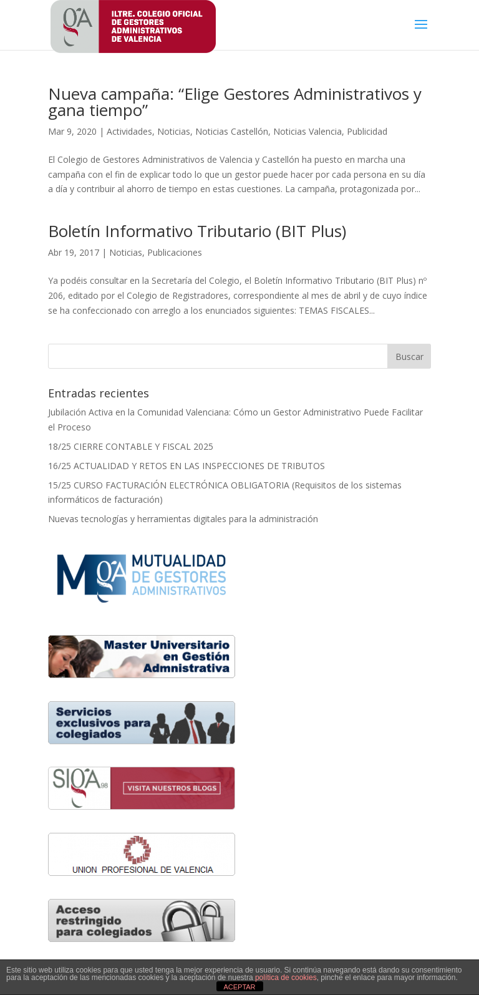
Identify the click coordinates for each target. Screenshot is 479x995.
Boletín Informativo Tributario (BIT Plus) (197, 231)
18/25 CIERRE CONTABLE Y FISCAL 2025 (130, 446)
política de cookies (286, 977)
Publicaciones (174, 252)
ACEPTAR (239, 987)
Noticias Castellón (231, 131)
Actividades (129, 131)
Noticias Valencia (307, 131)
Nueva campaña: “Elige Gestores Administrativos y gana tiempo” (235, 101)
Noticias (173, 131)
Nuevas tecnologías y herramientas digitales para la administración (184, 519)
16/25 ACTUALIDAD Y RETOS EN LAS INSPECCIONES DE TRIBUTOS (186, 466)
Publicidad (367, 131)
